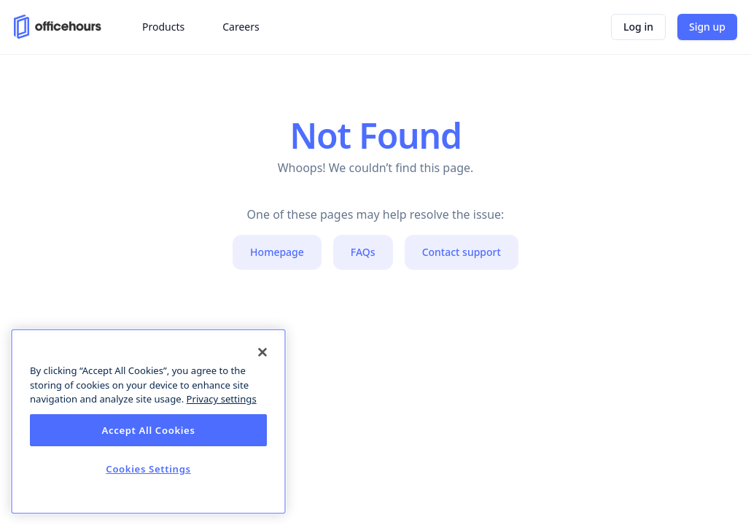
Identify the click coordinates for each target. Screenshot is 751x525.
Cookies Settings (148, 468)
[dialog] (148, 421)
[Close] (262, 352)
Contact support (461, 252)
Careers (240, 27)
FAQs (363, 252)
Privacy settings (222, 398)
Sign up (707, 27)
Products (163, 27)
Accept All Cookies (148, 430)
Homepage (277, 252)
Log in (638, 27)
